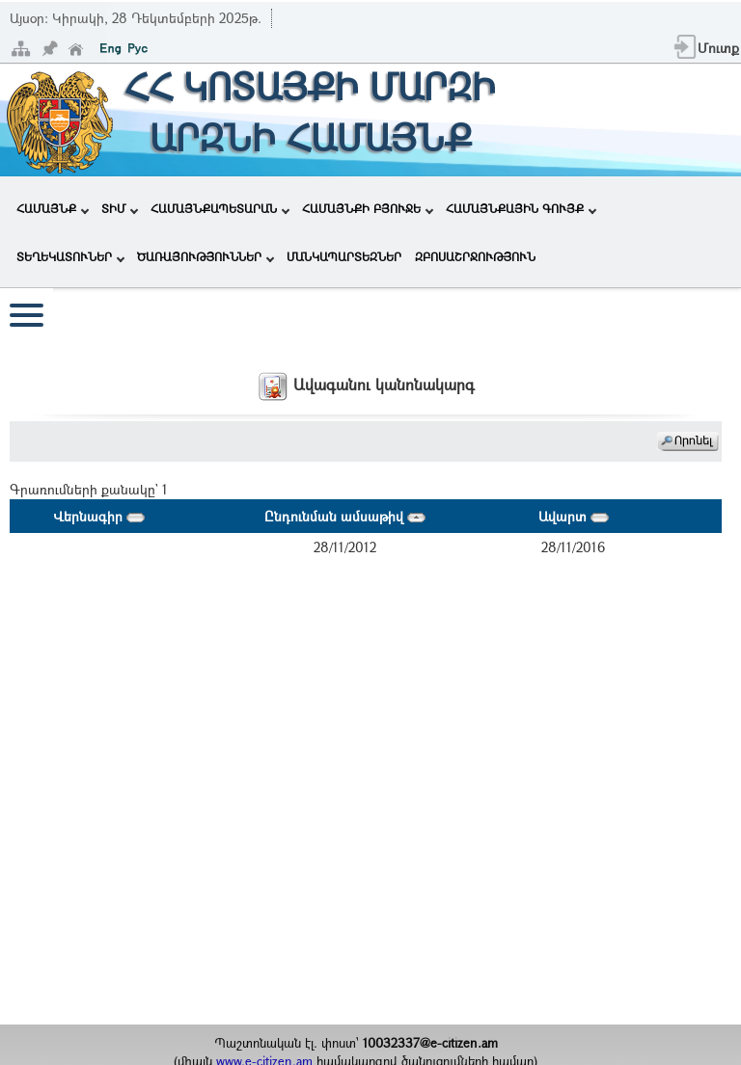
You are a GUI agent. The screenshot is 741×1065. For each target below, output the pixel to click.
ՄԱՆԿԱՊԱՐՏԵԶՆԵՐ (344, 256)
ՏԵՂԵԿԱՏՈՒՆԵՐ (70, 256)
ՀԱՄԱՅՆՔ (52, 208)
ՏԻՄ (119, 208)
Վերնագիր (99, 516)
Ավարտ (573, 516)
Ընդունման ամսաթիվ (344, 516)
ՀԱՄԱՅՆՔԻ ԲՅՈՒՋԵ (367, 208)
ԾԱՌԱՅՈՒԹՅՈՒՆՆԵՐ (205, 256)
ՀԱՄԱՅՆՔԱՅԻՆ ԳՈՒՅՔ (521, 208)
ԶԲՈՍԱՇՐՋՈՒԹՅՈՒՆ (475, 256)
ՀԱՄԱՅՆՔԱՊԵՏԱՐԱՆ (220, 208)
